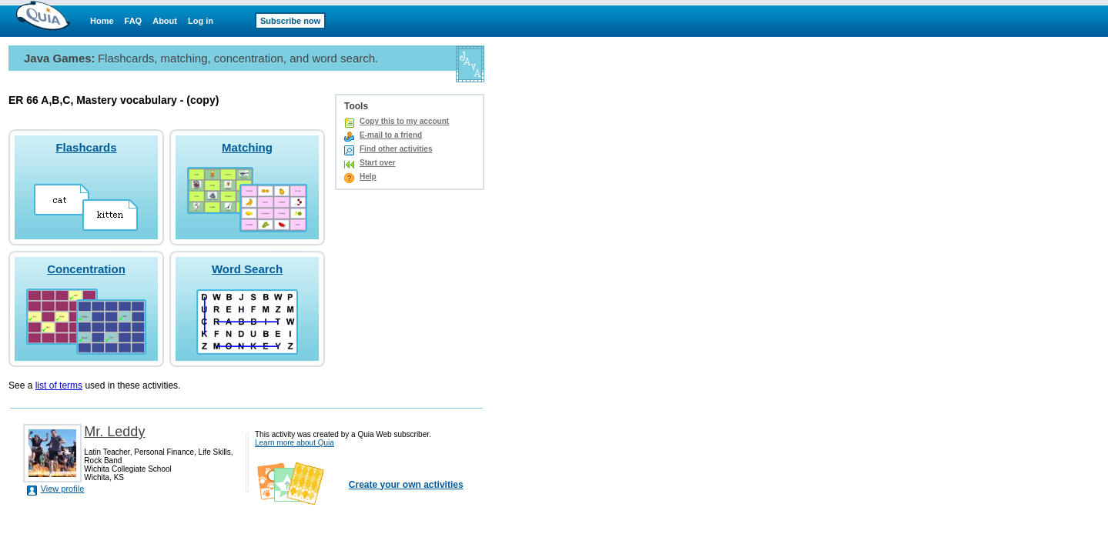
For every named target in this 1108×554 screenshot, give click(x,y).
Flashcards (85, 147)
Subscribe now (290, 20)
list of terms (58, 385)
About (164, 20)
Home (102, 20)
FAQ (133, 20)
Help (368, 176)
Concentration (86, 268)
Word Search (247, 268)
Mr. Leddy (114, 431)
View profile (63, 488)
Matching (247, 147)
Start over (378, 163)
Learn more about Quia (294, 443)
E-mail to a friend (391, 135)
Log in (200, 20)
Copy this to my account (404, 121)
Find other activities (396, 149)
